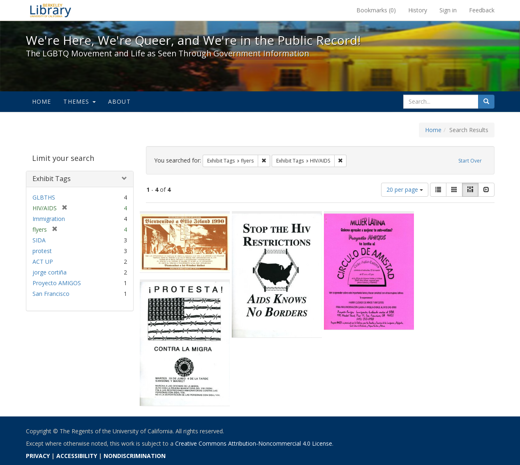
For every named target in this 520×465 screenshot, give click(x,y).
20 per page (404, 189)
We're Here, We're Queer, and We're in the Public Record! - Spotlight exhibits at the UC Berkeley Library (50, 10)
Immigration (48, 219)
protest (42, 251)
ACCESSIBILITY (76, 456)
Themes (79, 101)
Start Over (470, 160)
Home (41, 101)
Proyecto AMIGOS (56, 283)
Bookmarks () (376, 10)
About (119, 101)
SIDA (39, 240)
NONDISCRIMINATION (135, 456)
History (417, 10)
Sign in (448, 10)
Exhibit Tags (51, 178)
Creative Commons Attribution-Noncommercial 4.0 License (253, 443)
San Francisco (50, 294)
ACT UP (42, 261)
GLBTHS (43, 197)
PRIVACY (38, 456)
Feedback (482, 10)
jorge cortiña (49, 272)
